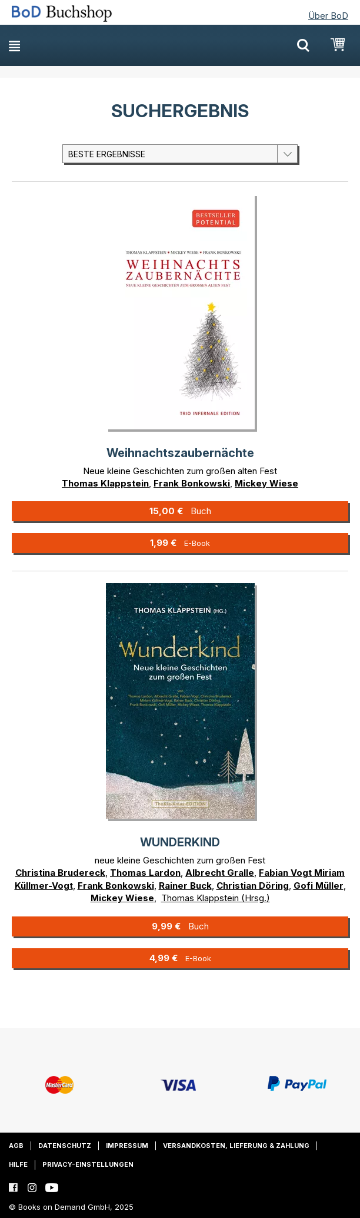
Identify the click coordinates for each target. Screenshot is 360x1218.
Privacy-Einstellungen (88, 1164)
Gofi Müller (319, 885)
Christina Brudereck (60, 872)
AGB (16, 1145)
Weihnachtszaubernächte (180, 453)
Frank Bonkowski (192, 483)
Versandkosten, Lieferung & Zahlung (236, 1145)
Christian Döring (252, 885)
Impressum (127, 1145)
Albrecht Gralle (219, 872)
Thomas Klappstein (105, 483)
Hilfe (18, 1164)
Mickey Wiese (266, 483)
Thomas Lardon (145, 872)
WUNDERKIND (180, 842)
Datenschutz (64, 1145)
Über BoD (328, 15)
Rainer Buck (185, 885)
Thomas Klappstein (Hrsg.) (215, 897)
